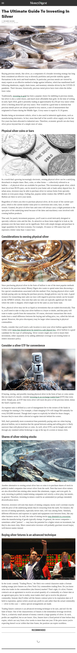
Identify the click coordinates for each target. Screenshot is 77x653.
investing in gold (19, 96)
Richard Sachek (9, 21)
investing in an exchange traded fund (44, 397)
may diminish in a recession (59, 516)
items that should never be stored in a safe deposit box (34, 330)
